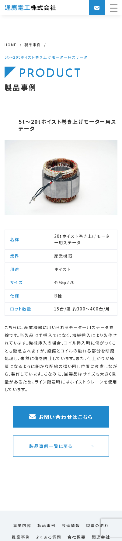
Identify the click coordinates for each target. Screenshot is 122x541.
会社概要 (77, 537)
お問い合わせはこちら (61, 417)
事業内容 (22, 525)
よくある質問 (48, 537)
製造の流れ (97, 525)
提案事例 (21, 537)
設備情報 (71, 525)
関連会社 (101, 537)
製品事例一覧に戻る (61, 446)
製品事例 (46, 525)
